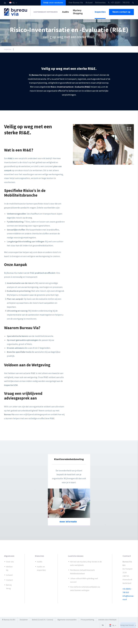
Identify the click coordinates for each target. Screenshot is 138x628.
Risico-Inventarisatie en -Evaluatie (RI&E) (31, 49)
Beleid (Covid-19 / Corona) (42, 620)
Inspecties (100, 12)
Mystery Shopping (78, 12)
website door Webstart (107, 620)
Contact (9, 580)
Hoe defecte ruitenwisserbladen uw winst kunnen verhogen (85, 589)
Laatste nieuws (75, 555)
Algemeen (9, 555)
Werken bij (9, 568)
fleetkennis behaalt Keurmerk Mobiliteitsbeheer (82, 572)
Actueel (89, 3)
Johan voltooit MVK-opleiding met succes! (84, 580)
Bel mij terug (9, 587)
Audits (65, 12)
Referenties (100, 3)
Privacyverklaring (87, 620)
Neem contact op (121, 12)
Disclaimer (24, 620)
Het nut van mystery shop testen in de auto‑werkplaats (86, 563)
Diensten (39, 555)
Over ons (10, 561)
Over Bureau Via (76, 3)
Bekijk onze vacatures (53, 3)
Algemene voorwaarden (67, 620)
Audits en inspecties (41, 568)
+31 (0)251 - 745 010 (118, 2)
